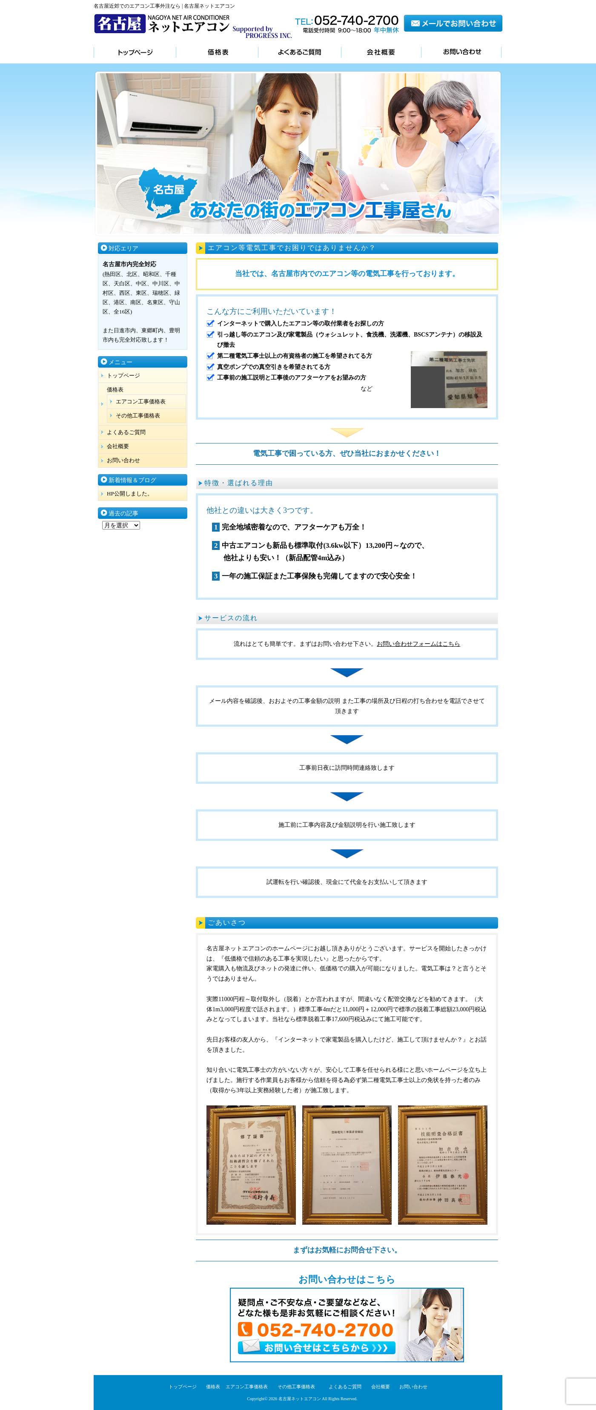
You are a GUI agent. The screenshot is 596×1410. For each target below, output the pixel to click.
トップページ (135, 52)
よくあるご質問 (299, 52)
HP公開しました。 (130, 493)
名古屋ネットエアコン (299, 1398)
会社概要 (381, 52)
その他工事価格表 (138, 415)
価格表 (217, 52)
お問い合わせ (461, 52)
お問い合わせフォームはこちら (418, 644)
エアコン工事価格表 (141, 401)
